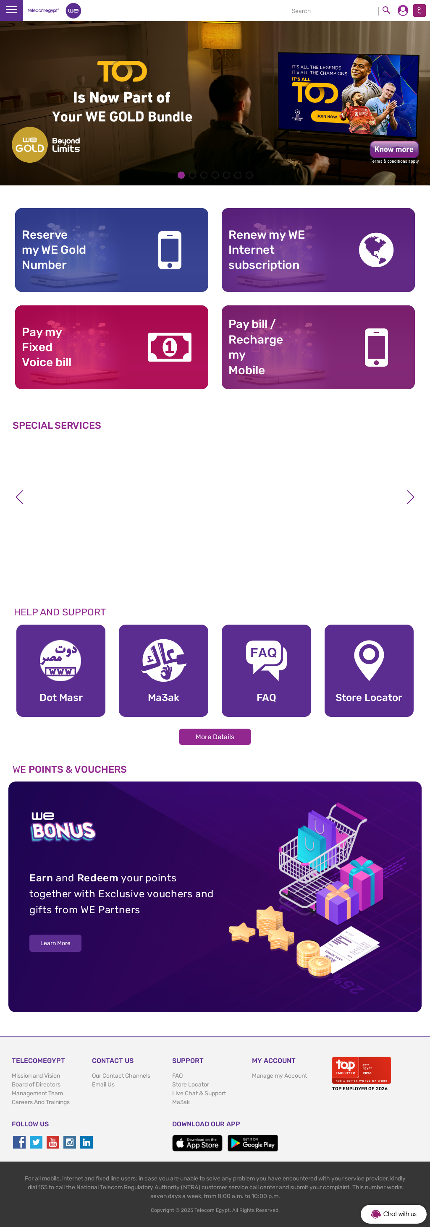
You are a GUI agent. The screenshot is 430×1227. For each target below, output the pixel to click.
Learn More (55, 943)
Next (410, 497)
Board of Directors (36, 1084)
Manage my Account (279, 1075)
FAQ (177, 1075)
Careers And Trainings (41, 1102)
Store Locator (190, 1084)
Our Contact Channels (121, 1075)
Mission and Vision (36, 1075)
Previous (19, 497)
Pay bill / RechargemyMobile (255, 347)
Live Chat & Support (199, 1093)
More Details (215, 737)
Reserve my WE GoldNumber (54, 250)
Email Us (103, 1084)
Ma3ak (181, 1102)
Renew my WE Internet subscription (266, 250)
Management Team (37, 1093)
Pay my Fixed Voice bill (46, 347)
